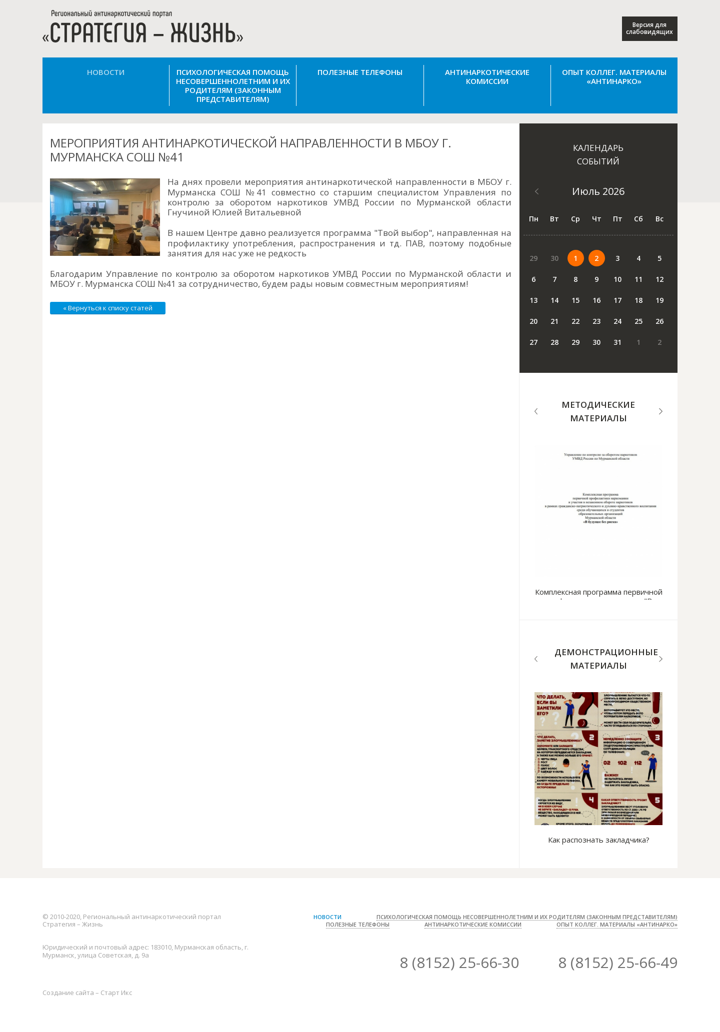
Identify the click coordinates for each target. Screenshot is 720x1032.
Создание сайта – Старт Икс (87, 992)
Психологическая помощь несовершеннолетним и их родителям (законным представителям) (233, 85)
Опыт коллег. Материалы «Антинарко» (614, 76)
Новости (105, 72)
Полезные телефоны (360, 72)
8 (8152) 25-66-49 (618, 962)
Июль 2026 (598, 191)
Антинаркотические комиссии (487, 76)
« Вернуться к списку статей (107, 307)
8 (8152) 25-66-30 (459, 962)
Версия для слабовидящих (649, 28)
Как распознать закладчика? (599, 840)
